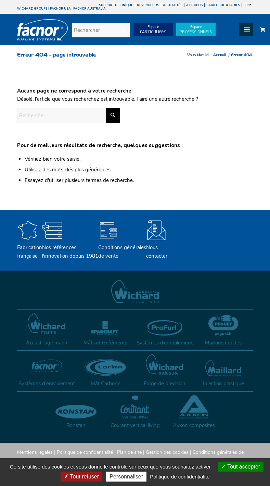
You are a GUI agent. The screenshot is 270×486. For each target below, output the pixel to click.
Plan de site (129, 452)
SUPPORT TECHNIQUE (116, 5)
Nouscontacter (156, 247)
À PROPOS (194, 5)
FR (247, 5)
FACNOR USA (60, 9)
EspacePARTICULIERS (153, 29)
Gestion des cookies (167, 452)
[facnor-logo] (42, 34)
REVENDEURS (148, 5)
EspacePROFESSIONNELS (196, 29)
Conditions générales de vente (122, 247)
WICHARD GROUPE (32, 9)
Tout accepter (240, 467)
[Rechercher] (101, 30)
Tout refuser (81, 476)
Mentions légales (35, 452)
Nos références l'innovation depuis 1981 (70, 247)
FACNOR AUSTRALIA (89, 9)
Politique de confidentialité (85, 452)
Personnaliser (126, 476)
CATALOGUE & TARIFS (223, 5)
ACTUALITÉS (172, 5)
